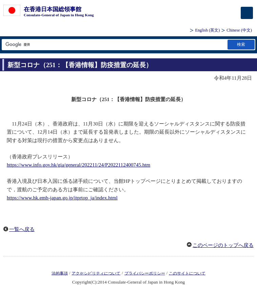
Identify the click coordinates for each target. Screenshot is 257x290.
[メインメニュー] (247, 13)
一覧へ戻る (22, 229)
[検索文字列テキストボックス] (114, 45)
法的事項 (60, 273)
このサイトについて (187, 273)
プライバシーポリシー (144, 273)
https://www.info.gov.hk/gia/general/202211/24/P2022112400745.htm (78, 165)
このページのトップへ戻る (223, 245)
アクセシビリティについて (96, 273)
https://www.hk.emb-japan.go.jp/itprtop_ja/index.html (62, 197)
